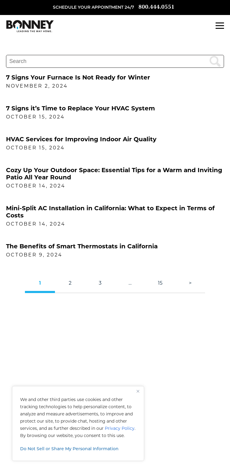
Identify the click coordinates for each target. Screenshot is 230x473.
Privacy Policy (120, 428)
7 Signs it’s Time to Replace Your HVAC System (80, 108)
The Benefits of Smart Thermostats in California (82, 246)
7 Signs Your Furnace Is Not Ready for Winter (78, 77)
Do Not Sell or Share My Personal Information (69, 449)
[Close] (137, 391)
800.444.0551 (156, 7)
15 (160, 283)
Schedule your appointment (88, 7)
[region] (78, 423)
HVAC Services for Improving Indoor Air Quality (81, 139)
